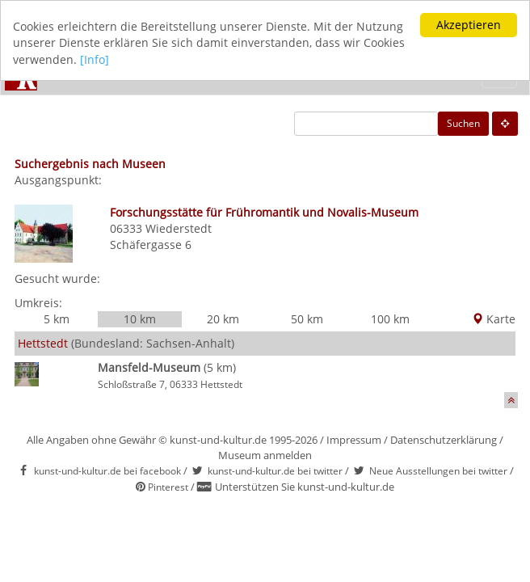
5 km (56, 319)
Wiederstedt (178, 228)
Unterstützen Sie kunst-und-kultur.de (304, 486)
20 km (223, 319)
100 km (390, 319)
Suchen (463, 123)
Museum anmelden (265, 455)
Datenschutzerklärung (443, 439)
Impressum (353, 439)
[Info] (94, 59)
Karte (493, 319)
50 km (307, 319)
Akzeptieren (468, 24)
